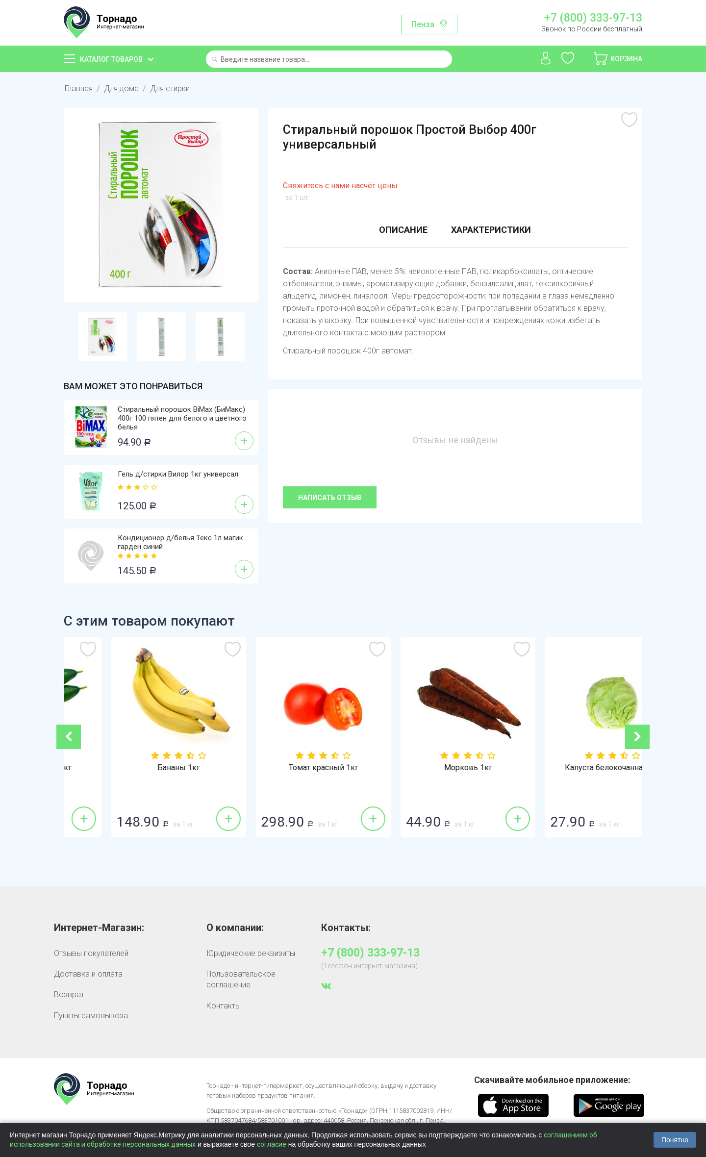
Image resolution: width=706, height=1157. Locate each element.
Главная (79, 88)
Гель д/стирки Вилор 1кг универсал (178, 474)
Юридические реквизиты (250, 953)
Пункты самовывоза (91, 1015)
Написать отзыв (329, 498)
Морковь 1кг (570, 767)
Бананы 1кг (280, 767)
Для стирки (170, 88)
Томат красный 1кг (425, 767)
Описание (403, 230)
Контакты (223, 1005)
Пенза (422, 24)
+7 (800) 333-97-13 (593, 18)
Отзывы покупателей (91, 953)
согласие (271, 1144)
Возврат (69, 994)
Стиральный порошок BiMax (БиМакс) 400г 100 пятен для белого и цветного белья (182, 418)
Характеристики (491, 230)
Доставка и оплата (88, 974)
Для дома (121, 88)
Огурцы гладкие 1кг (136, 767)
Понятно (674, 1140)
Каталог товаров (111, 59)
